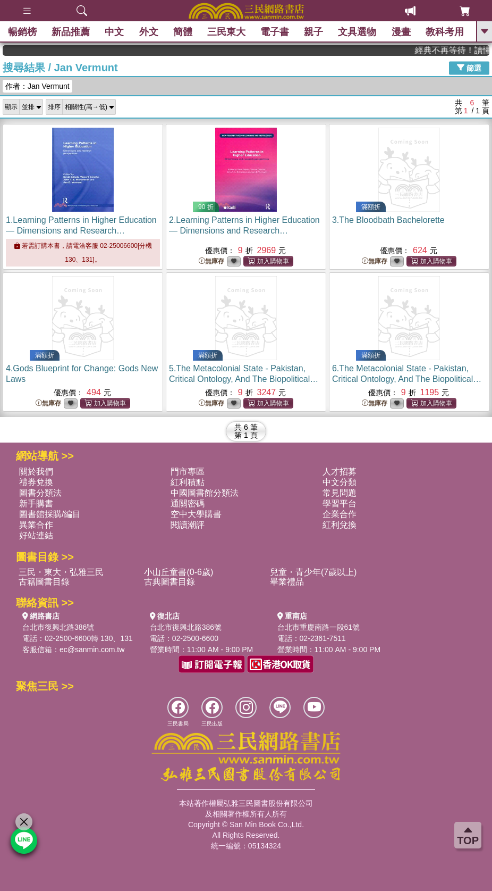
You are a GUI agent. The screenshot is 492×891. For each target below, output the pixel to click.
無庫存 (211, 261)
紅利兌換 (340, 524)
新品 (71, 32)
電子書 (274, 32)
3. (388, 219)
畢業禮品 (287, 581)
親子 (313, 32)
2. (244, 230)
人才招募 (340, 471)
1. (81, 230)
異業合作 (36, 524)
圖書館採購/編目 (50, 514)
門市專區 (188, 471)
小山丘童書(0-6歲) (178, 572)
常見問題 (340, 492)
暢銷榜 (22, 32)
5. (243, 379)
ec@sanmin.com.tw (92, 649)
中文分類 (340, 482)
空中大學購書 (196, 514)
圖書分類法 (40, 492)
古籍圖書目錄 (44, 581)
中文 (114, 32)
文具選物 (357, 32)
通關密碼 (188, 503)
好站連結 (36, 535)
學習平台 (340, 503)
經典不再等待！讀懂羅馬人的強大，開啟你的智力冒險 (458, 50)
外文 (148, 32)
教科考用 (445, 32)
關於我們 (36, 471)
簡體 (182, 32)
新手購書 (36, 503)
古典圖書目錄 (169, 581)
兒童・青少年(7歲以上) (313, 572)
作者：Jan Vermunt (37, 86)
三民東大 (226, 32)
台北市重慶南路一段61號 (318, 627)
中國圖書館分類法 (205, 492)
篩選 (469, 67)
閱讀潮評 (188, 524)
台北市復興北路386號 (58, 627)
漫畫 (401, 32)
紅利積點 (188, 482)
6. (406, 379)
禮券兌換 (36, 482)
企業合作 (340, 514)
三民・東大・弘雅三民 (61, 572)
